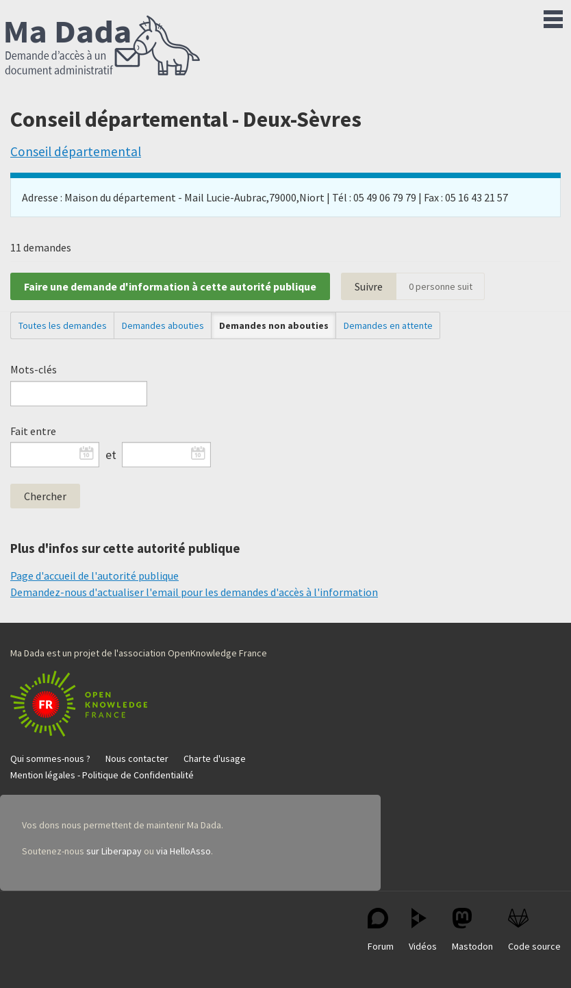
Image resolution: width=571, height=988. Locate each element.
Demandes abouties (163, 325)
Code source (534, 930)
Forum (381, 930)
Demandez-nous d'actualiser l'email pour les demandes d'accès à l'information (194, 592)
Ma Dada (102, 46)
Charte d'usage (214, 758)
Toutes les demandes (62, 325)
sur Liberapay (114, 851)
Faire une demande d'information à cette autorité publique (170, 286)
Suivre (369, 286)
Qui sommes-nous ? (50, 758)
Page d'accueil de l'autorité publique (94, 575)
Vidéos (423, 930)
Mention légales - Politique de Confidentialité (102, 775)
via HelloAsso (183, 851)
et (110, 454)
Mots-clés (33, 369)
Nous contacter (136, 758)
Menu (553, 16)
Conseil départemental (75, 151)
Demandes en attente (388, 325)
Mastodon (472, 930)
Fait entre (33, 431)
